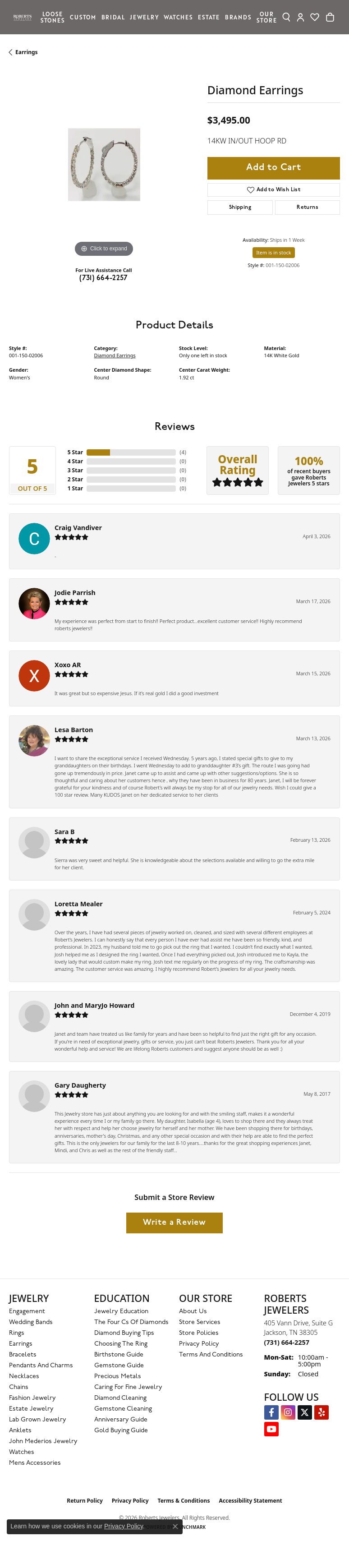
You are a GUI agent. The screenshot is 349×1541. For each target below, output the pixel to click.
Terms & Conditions (184, 1500)
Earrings (26, 52)
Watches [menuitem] (21, 1452)
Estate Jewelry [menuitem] (31, 1409)
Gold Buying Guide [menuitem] (121, 1430)
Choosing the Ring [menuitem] (120, 1344)
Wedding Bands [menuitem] (31, 1322)
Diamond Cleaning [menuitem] (120, 1398)
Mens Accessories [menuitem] (35, 1463)
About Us (193, 1311)
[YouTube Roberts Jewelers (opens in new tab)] (271, 1429)
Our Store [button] (266, 17)
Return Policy (85, 1500)
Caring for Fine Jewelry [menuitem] (128, 1387)
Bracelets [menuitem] (23, 1355)
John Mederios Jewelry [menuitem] (43, 1441)
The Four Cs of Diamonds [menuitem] (131, 1322)
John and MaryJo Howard (94, 1005)
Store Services (199, 1322)
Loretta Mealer (79, 904)
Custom (83, 17)
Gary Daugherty (80, 1085)
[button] (286, 17)
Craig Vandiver (78, 527)
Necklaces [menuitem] (24, 1376)
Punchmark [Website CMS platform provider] (191, 1527)
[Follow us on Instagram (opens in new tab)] (288, 1412)
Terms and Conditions (211, 1355)
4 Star (75, 461)
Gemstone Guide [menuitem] (119, 1365)
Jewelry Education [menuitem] (121, 1311)
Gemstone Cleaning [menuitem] (123, 1409)
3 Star (75, 470)
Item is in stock (273, 252)
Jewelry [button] (144, 17)
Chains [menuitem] (18, 1387)
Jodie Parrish (75, 592)
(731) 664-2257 (103, 278)
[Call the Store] (286, 1342)
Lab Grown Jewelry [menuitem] (37, 1419)
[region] (103, 164)
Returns (307, 207)
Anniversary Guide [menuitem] (120, 1419)
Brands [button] (238, 17)
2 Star (75, 479)
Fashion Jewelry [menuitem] (32, 1398)
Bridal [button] (113, 17)
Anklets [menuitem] (20, 1430)
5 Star (75, 452)
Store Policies (199, 1333)
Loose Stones (53, 17)
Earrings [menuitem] (20, 1344)
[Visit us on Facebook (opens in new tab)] (271, 1412)
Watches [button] (178, 17)
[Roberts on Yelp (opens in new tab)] (321, 1412)
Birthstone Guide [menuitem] (118, 1355)
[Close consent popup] (175, 1526)
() (182, 452)
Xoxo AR (68, 664)
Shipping (240, 207)
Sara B (65, 831)
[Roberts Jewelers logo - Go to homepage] (25, 17)
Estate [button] (209, 17)
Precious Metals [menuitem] (117, 1376)
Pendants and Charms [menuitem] (41, 1365)
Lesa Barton (74, 729)
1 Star (75, 488)
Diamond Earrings (115, 355)
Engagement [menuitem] (27, 1311)
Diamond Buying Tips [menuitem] (124, 1333)
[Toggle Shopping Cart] (330, 17)
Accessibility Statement (250, 1500)
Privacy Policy (199, 1344)
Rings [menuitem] (16, 1333)
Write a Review (174, 1222)
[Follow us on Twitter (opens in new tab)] (305, 1412)
